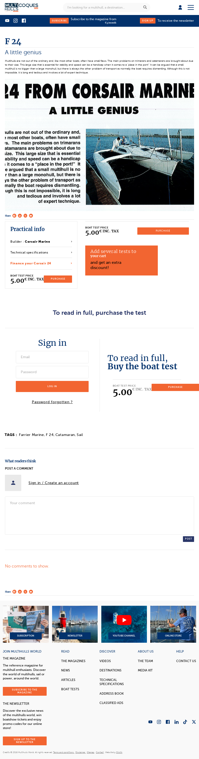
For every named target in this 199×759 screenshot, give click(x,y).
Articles (68, 680)
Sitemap (90, 752)
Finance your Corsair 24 (30, 263)
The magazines (73, 661)
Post (188, 539)
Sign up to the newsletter (24, 740)
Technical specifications (29, 252)
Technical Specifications (112, 682)
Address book (112, 693)
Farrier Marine (31, 435)
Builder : (30, 241)
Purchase (58, 279)
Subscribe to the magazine (24, 691)
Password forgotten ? (52, 402)
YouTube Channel (124, 624)
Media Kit (145, 670)
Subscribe (59, 20)
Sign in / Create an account (54, 483)
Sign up (147, 20)
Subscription (25, 624)
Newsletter (75, 624)
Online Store (173, 624)
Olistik (119, 752)
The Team (145, 661)
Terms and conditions (63, 752)
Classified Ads (111, 703)
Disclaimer (80, 752)
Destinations (111, 670)
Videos (105, 661)
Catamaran (65, 435)
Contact (100, 752)
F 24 (50, 435)
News (65, 670)
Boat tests (70, 689)
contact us (186, 661)
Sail (80, 435)
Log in (52, 386)
